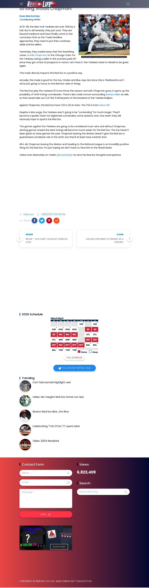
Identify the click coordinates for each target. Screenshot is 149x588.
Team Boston (84, 581)
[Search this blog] (103, 492)
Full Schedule (74, 357)
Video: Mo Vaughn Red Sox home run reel (58, 397)
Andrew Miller (113, 94)
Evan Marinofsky (29, 16)
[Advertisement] (74, 185)
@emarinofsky (65, 154)
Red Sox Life (48, 581)
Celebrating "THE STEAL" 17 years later (56, 426)
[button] (34, 220)
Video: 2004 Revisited (46, 441)
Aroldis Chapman (36, 55)
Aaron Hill (104, 105)
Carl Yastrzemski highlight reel (52, 382)
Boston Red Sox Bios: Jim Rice (51, 411)
